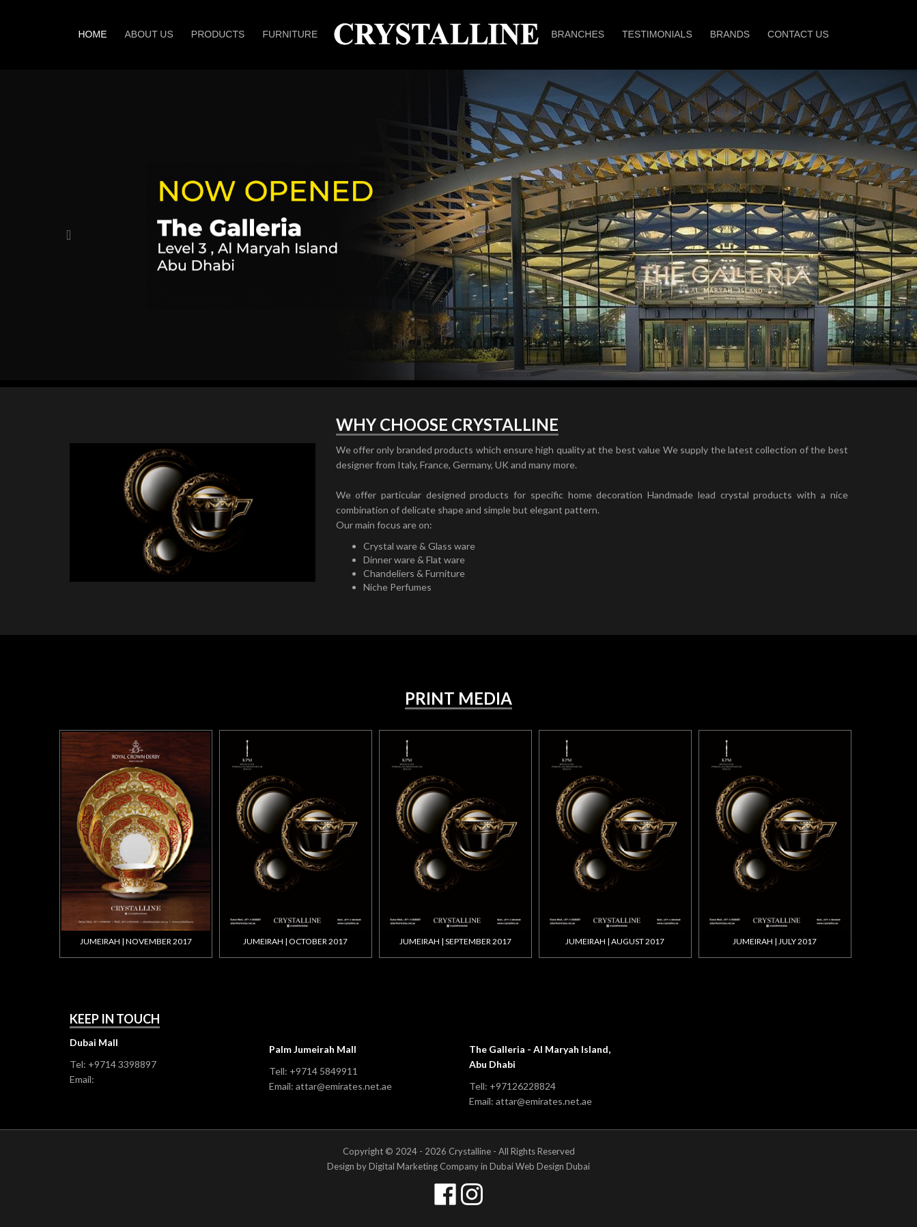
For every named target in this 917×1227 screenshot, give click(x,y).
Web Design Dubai (553, 1166)
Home (93, 34)
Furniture (290, 34)
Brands (730, 34)
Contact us (798, 34)
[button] (68, 302)
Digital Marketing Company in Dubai (441, 1166)
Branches (577, 34)
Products (218, 34)
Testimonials (657, 34)
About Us (149, 34)
